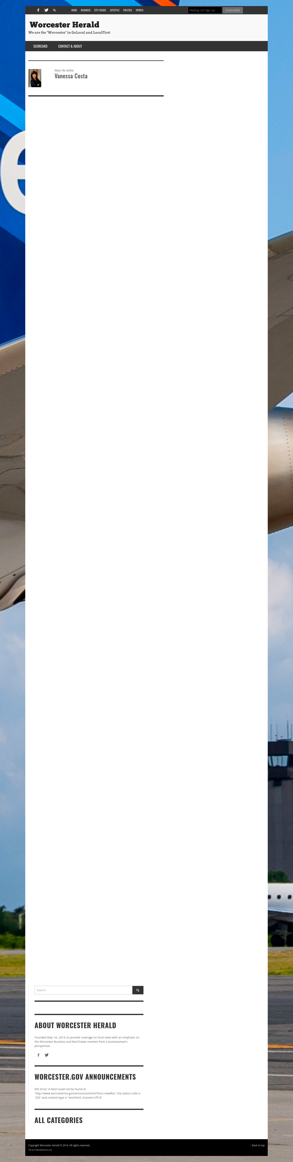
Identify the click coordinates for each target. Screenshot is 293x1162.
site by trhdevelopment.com (40, 1149)
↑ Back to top (257, 1145)
